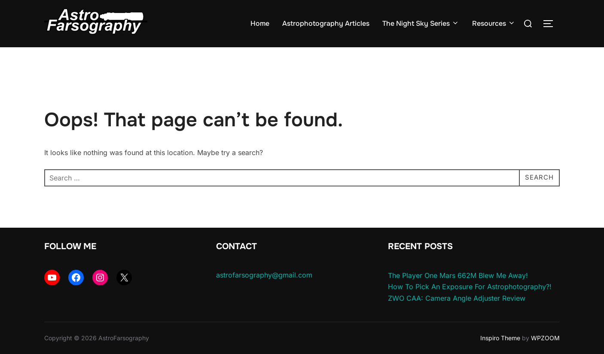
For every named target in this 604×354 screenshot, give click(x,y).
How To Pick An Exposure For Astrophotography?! (470, 286)
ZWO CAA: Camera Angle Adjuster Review (456, 298)
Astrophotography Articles (325, 23)
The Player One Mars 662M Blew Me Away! (458, 275)
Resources (494, 23)
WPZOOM (545, 338)
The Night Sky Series (420, 23)
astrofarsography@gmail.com (264, 275)
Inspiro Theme (500, 338)
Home (259, 23)
